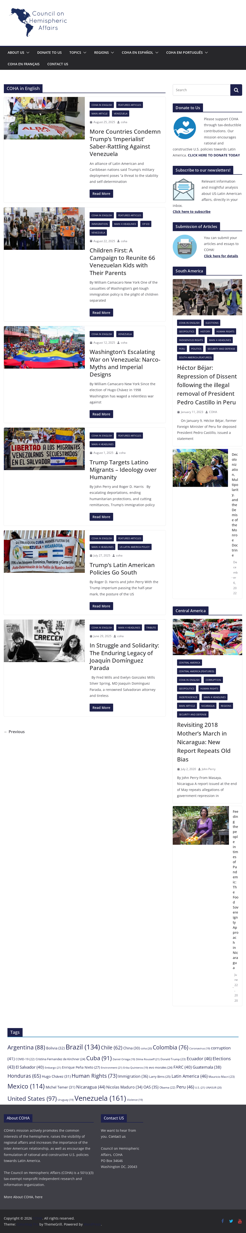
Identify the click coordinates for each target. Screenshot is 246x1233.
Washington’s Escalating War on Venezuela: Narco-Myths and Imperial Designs (125, 363)
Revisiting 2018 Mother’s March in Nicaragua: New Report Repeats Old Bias (204, 742)
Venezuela (120, 113)
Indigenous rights (191, 340)
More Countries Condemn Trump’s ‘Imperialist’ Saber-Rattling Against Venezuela (125, 142)
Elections (212, 322)
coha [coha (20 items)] (146, 1048)
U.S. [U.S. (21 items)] (200, 1087)
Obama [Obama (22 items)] (167, 1087)
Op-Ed (145, 224)
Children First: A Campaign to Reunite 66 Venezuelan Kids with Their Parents (122, 261)
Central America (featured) (196, 671)
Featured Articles (129, 105)
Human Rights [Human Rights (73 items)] (94, 1075)
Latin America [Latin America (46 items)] (190, 1076)
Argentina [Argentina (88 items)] (26, 1047)
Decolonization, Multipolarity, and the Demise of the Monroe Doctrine (235, 504)
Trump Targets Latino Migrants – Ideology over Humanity (123, 469)
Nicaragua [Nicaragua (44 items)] (90, 1087)
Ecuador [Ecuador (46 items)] (199, 1058)
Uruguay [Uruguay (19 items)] (66, 1099)
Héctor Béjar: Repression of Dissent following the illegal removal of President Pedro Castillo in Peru (207, 385)
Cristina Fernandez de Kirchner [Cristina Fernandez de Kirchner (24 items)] (60, 1059)
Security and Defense (221, 348)
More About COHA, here (23, 1197)
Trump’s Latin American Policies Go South (122, 568)
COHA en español (137, 52)
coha (124, 122)
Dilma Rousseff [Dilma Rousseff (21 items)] (148, 1059)
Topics (75, 52)
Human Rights (225, 331)
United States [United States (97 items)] (32, 1098)
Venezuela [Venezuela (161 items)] (100, 1098)
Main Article (100, 113)
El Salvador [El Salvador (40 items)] (30, 1067)
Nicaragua (208, 705)
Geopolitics (186, 331)
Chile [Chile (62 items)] (111, 1047)
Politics (196, 348)
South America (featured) (195, 357)
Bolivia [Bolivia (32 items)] (55, 1048)
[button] (27, 52)
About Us (16, 52)
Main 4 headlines (125, 224)
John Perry (208, 769)
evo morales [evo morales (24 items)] (160, 1067)
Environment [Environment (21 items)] (111, 1067)
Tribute (151, 627)
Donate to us (49, 52)
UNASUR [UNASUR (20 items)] (213, 1087)
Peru (182, 348)
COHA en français (24, 64)
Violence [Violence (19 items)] (135, 1099)
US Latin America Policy (135, 547)
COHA (213, 412)
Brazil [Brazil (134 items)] (83, 1046)
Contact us (57, 64)
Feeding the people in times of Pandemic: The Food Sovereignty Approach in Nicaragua (235, 889)
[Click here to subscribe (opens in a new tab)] (191, 211)
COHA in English (102, 105)
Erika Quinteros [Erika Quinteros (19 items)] (135, 1067)
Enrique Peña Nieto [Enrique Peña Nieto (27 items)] (81, 1067)
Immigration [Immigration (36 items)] (133, 1076)
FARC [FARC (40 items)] (182, 1067)
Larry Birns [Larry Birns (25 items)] (160, 1076)
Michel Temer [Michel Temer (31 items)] (60, 1087)
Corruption (213, 680)
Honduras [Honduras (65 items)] (24, 1075)
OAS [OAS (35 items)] (151, 1087)
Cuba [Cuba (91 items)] (99, 1058)
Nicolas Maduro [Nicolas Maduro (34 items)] (124, 1087)
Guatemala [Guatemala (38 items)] (207, 1067)
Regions (101, 52)
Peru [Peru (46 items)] (185, 1087)
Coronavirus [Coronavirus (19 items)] (199, 1048)
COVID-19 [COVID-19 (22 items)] (25, 1059)
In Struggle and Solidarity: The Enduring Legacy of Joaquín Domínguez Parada (124, 656)
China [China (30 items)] (131, 1048)
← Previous (14, 731)
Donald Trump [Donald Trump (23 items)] (173, 1059)
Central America (189, 662)
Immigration (100, 224)
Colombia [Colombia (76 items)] (170, 1047)
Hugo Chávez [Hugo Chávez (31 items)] (56, 1076)
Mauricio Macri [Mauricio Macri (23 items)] (222, 1077)
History (205, 331)
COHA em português (184, 52)
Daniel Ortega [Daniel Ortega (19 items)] (124, 1059)
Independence (188, 697)
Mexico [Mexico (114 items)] (26, 1086)
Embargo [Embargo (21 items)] (53, 1067)
